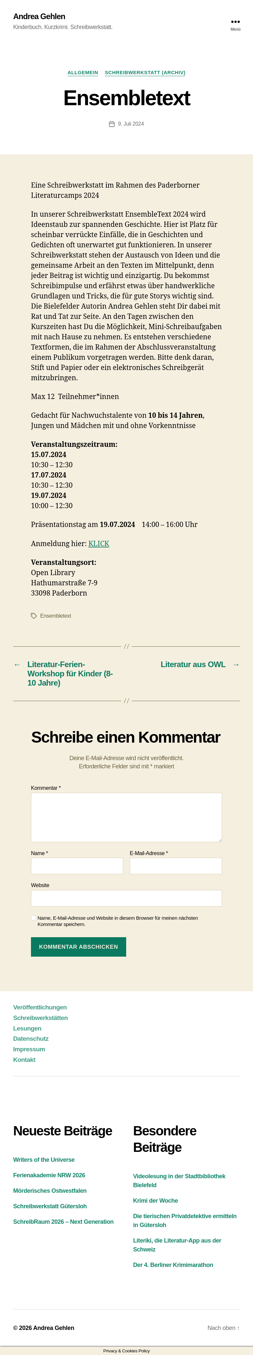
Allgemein (83, 72)
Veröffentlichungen (40, 1007)
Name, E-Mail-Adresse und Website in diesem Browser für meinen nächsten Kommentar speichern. (118, 921)
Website (40, 885)
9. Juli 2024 (131, 124)
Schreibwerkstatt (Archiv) (145, 72)
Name (39, 853)
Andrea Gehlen (39, 16)
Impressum (29, 1049)
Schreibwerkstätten (40, 1017)
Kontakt (24, 1059)
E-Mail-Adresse (149, 853)
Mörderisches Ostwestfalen (50, 1190)
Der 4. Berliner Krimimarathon (173, 1265)
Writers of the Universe (43, 1159)
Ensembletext (55, 616)
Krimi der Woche (155, 1200)
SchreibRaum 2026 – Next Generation (63, 1221)
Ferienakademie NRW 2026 (49, 1175)
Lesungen (27, 1028)
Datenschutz (30, 1038)
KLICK (98, 543)
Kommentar (46, 788)
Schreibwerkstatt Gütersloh (50, 1206)
